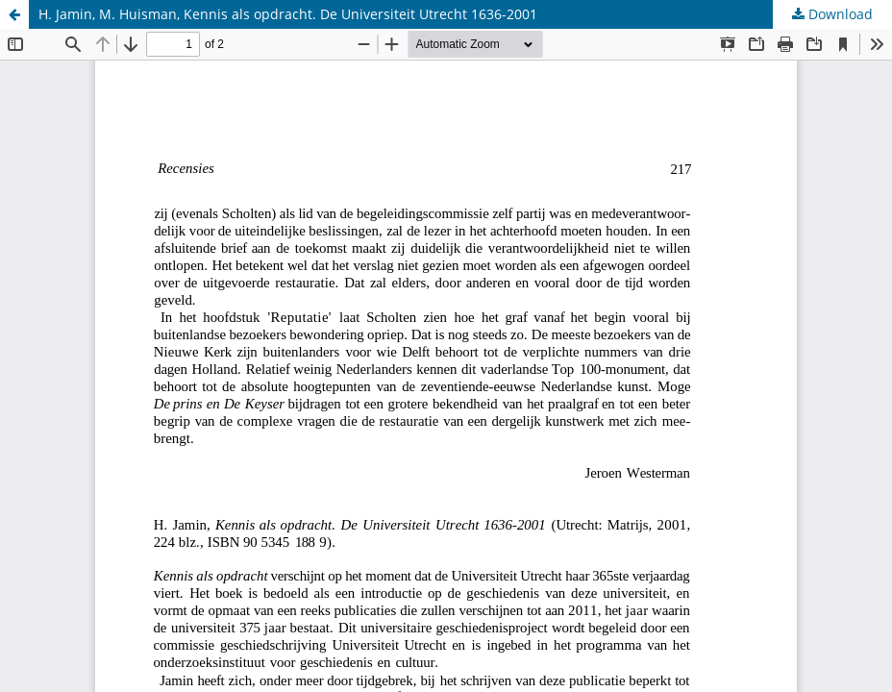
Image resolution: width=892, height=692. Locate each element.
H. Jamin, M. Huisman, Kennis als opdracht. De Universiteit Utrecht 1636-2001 (287, 14)
